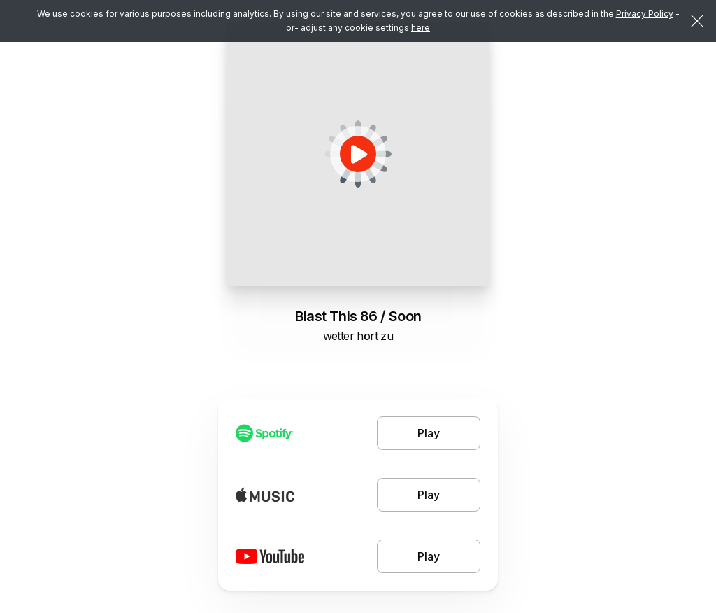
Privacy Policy (644, 13)
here (420, 27)
